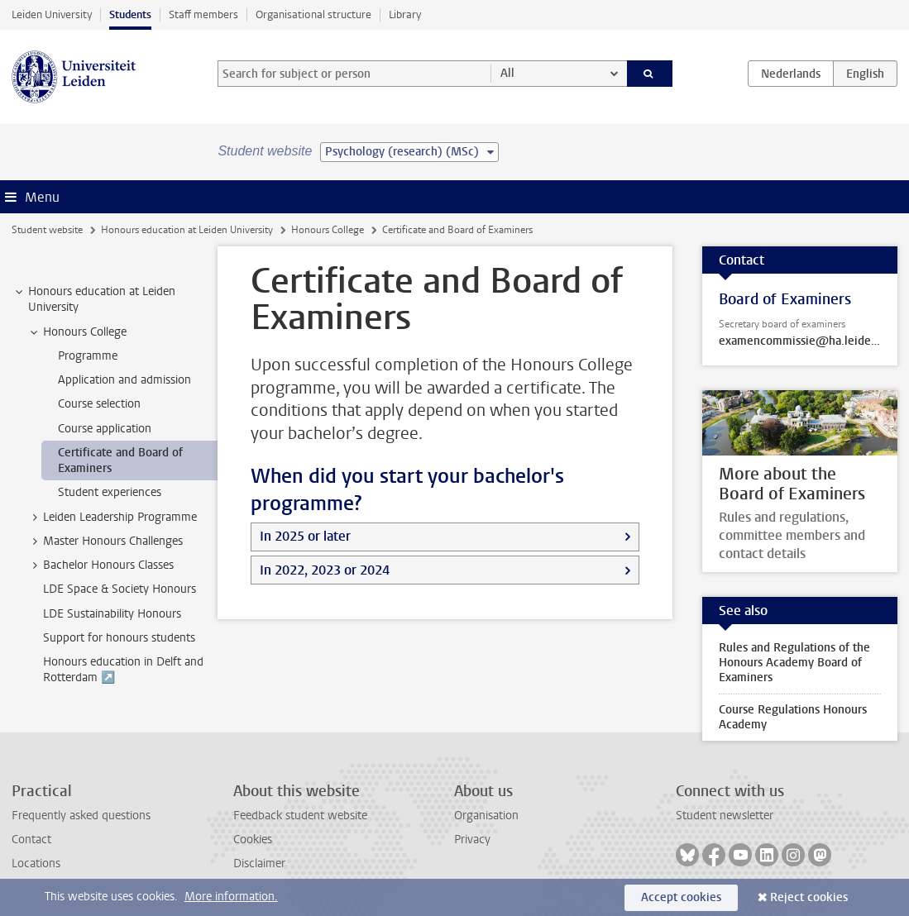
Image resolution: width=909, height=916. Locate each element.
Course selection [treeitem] (99, 404)
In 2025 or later (305, 536)
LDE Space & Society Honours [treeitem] (119, 589)
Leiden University (52, 14)
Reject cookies (809, 897)
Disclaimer (259, 863)
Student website (47, 229)
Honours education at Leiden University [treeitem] (93, 299)
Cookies (252, 839)
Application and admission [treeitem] (124, 380)
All (507, 73)
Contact (31, 839)
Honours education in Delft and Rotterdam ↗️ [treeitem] (123, 669)
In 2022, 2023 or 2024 (325, 570)
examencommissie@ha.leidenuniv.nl (800, 341)
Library (405, 14)
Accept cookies (681, 897)
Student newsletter (724, 815)
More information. (231, 896)
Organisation (486, 815)
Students (130, 14)
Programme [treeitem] (87, 356)
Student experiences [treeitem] (109, 492)
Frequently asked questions (81, 815)
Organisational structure (313, 14)
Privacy (472, 839)
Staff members (203, 14)
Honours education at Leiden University (187, 229)
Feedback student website (300, 815)
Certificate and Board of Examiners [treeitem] (120, 460)
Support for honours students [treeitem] (119, 638)
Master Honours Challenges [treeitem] (105, 541)
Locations (36, 863)
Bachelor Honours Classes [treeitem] (100, 565)
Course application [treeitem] (104, 429)
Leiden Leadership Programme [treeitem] (112, 517)
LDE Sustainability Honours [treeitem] (112, 614)
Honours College (327, 229)
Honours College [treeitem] (77, 332)
